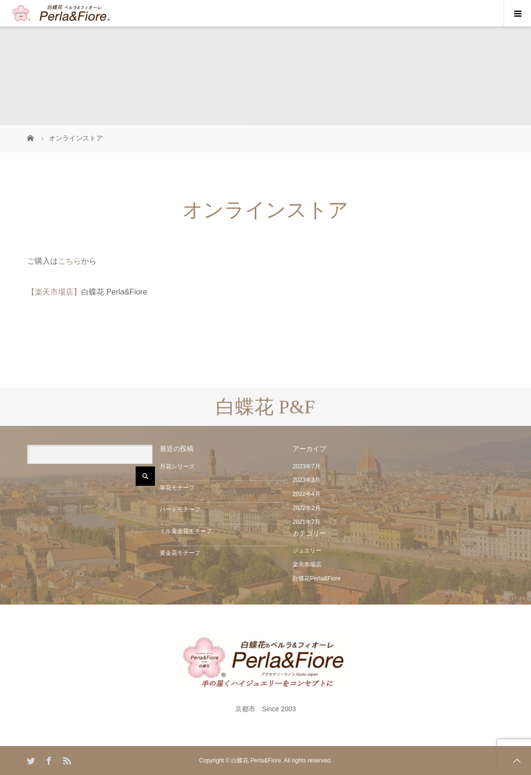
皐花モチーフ (177, 487)
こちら (69, 261)
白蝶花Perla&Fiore (316, 578)
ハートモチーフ (180, 509)
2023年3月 (306, 480)
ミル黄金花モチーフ (186, 531)
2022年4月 (306, 494)
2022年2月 (306, 508)
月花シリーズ (177, 466)
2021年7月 (306, 522)
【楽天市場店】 (54, 292)
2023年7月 (306, 466)
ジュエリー (307, 550)
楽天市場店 (307, 564)
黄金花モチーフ (180, 553)
